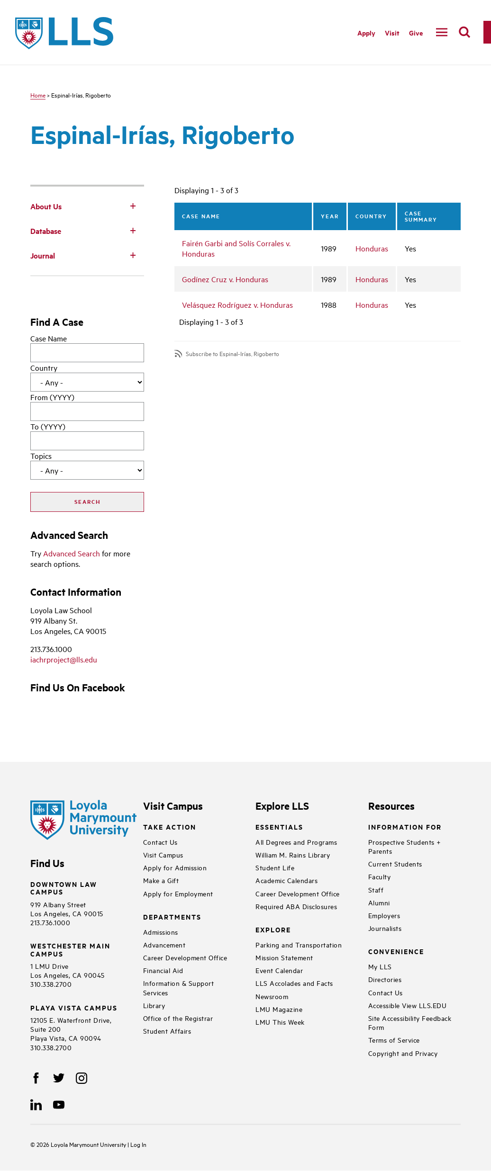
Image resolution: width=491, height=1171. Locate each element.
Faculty (379, 876)
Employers (384, 915)
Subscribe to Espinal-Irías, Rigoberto (232, 353)
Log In (138, 1144)
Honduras (371, 248)
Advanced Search (71, 553)
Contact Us (160, 841)
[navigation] (441, 32)
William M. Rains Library (292, 854)
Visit (392, 32)
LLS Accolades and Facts (294, 982)
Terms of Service (394, 1039)
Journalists (385, 927)
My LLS (380, 966)
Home (37, 94)
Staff (376, 889)
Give (416, 32)
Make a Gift (161, 880)
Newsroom (271, 996)
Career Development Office (185, 957)
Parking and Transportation (298, 944)
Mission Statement (284, 957)
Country (43, 367)
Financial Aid (163, 969)
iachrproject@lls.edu (63, 659)
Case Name (48, 338)
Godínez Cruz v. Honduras (225, 279)
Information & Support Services (178, 987)
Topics (41, 455)
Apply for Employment (178, 893)
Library (154, 1005)
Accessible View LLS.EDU (407, 1005)
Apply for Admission (175, 867)
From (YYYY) (52, 397)
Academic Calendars (286, 880)
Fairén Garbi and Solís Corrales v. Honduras (236, 248)
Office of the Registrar (178, 1017)
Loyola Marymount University (81, 1144)
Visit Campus (163, 854)
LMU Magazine (278, 1008)
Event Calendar (279, 969)
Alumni (379, 902)
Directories (385, 978)
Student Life (274, 867)
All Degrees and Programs (296, 841)
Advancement (164, 944)
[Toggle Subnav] (132, 205)
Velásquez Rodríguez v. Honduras (237, 304)
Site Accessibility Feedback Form (410, 1022)
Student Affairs (167, 1030)
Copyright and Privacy (403, 1052)
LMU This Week (280, 1021)
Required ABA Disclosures (296, 906)
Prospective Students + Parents (404, 846)
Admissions (160, 931)
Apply (366, 32)
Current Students (395, 863)
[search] (464, 32)
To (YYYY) (47, 426)
